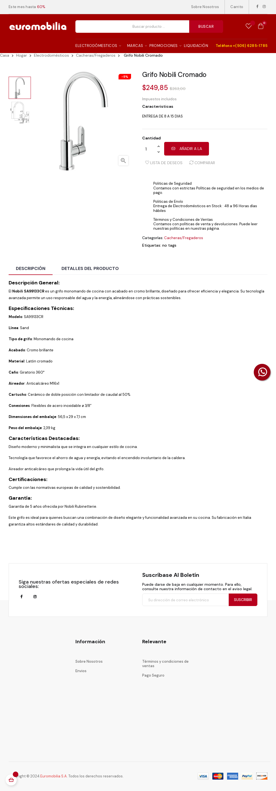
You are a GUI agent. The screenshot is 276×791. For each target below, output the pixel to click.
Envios (81, 671)
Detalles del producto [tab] (90, 268)
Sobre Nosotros (205, 6)
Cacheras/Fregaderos (183, 238)
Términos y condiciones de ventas (165, 663)
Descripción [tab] (30, 268)
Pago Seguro (153, 675)
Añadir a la (186, 148)
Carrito (236, 6)
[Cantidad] (149, 149)
